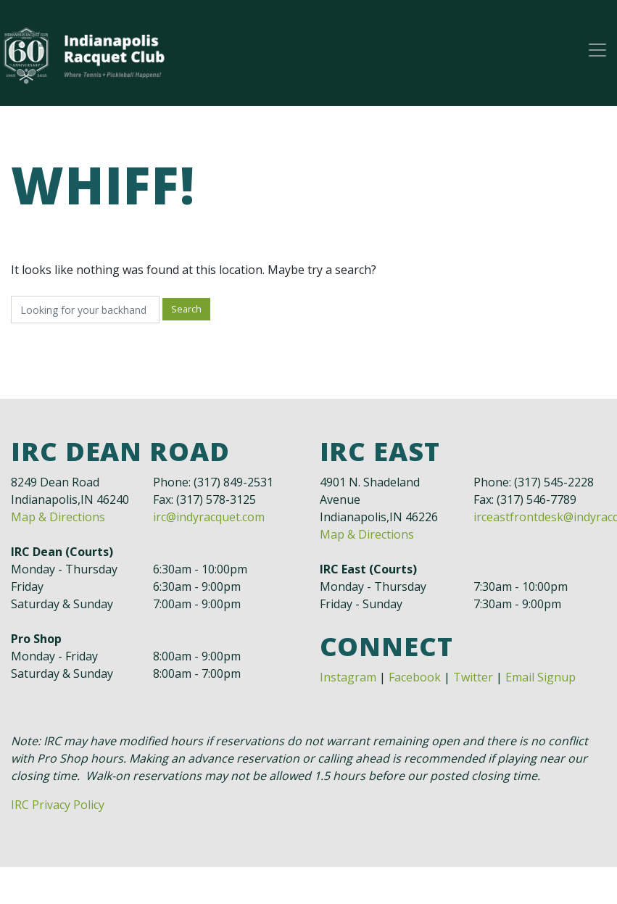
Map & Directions (58, 517)
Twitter (473, 677)
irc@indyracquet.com (209, 517)
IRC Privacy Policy (57, 805)
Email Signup (540, 677)
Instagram (348, 677)
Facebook (415, 677)
